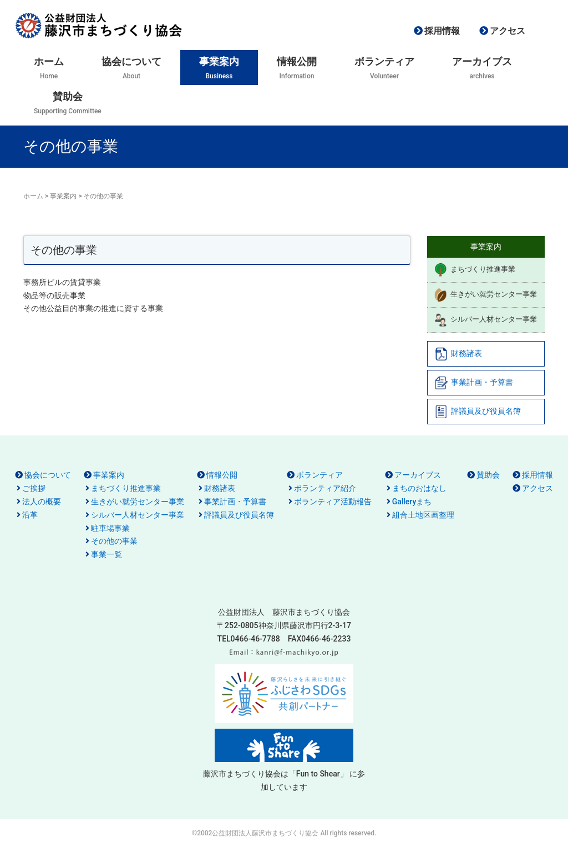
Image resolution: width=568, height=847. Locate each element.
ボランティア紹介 (325, 488)
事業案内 (63, 196)
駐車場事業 (110, 528)
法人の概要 (41, 501)
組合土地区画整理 (423, 514)
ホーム (33, 196)
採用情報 (442, 31)
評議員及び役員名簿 (477, 411)
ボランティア (319, 474)
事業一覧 (106, 554)
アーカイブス (417, 474)
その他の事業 (114, 541)
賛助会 (488, 474)
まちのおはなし (419, 488)
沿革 (30, 514)
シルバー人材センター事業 (485, 320)
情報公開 (221, 474)
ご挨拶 (33, 488)
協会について (47, 474)
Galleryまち (412, 501)
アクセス (507, 31)
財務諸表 (458, 353)
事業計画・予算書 (473, 382)
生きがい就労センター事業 (485, 295)
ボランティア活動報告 (333, 501)
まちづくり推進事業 (474, 270)
